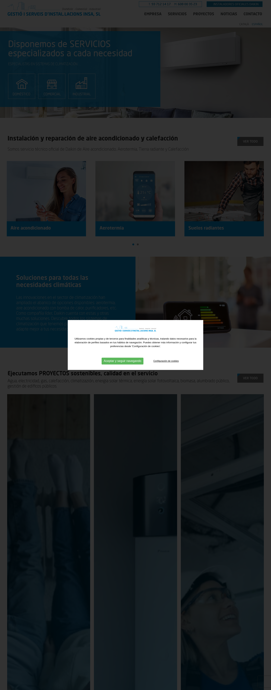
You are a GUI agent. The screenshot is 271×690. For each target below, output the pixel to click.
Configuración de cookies (166, 361)
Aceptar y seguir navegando (122, 361)
